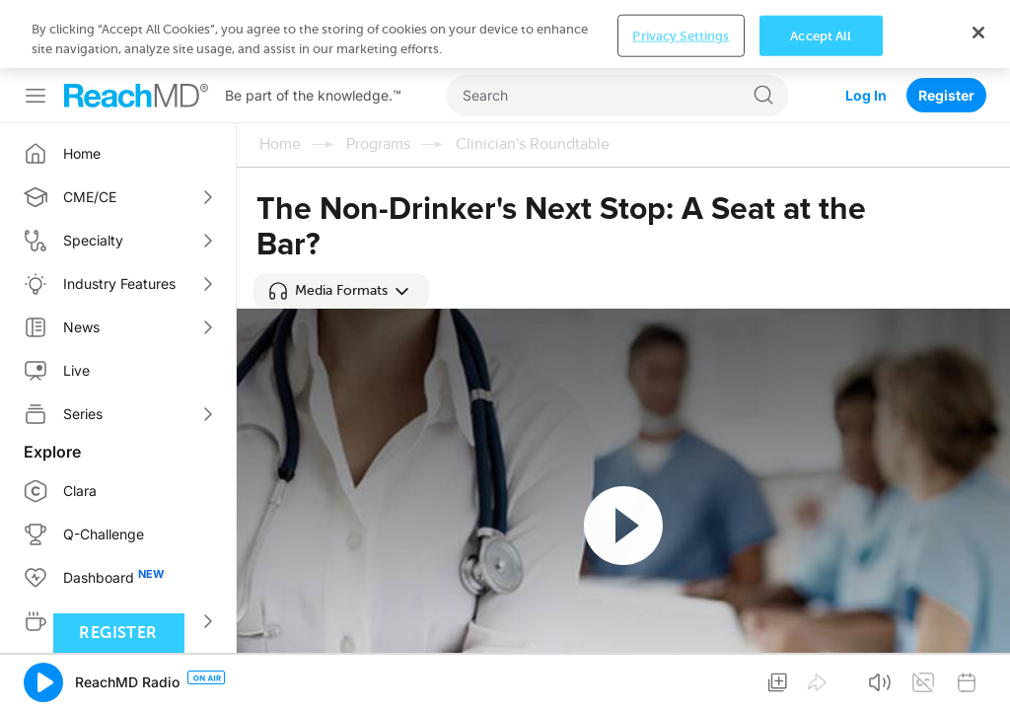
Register (946, 95)
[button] (341, 291)
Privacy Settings (680, 35)
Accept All (820, 35)
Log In (866, 95)
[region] (505, 34)
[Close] (978, 32)
